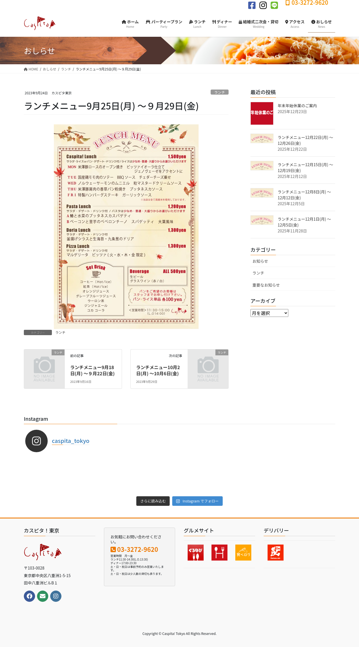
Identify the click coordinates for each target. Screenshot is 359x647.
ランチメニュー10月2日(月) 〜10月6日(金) (158, 370)
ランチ (219, 92)
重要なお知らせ (266, 285)
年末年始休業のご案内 (297, 105)
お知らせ (260, 261)
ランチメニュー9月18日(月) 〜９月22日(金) (92, 370)
